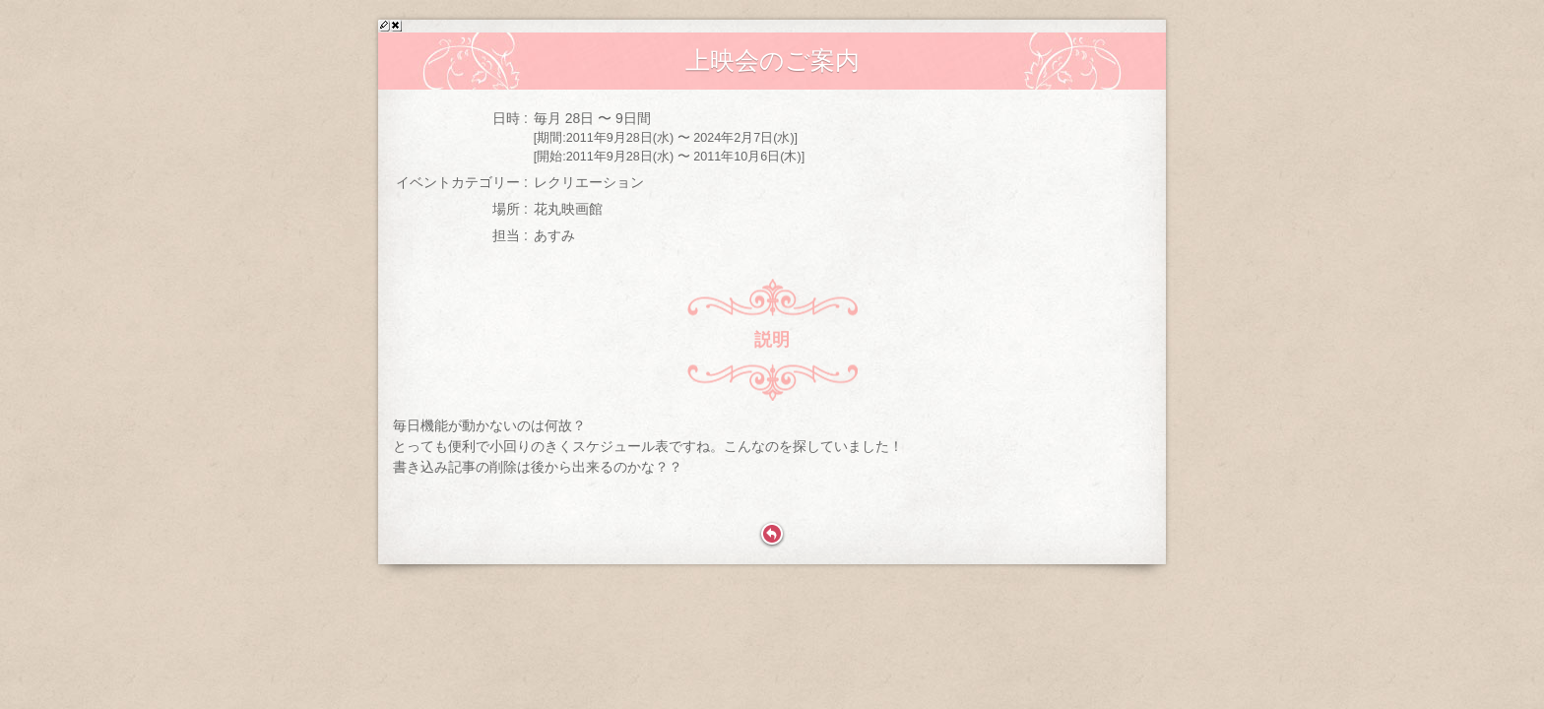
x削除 (396, 26)
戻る (772, 534)
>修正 (384, 26)
